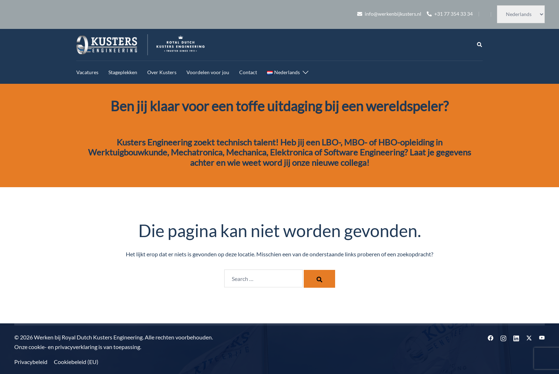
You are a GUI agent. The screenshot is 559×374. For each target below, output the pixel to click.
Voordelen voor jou (207, 72)
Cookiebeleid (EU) (76, 361)
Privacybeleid (30, 361)
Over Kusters (161, 72)
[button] (480, 45)
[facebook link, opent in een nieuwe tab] (490, 337)
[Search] (319, 279)
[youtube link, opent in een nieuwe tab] (542, 337)
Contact (248, 72)
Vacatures (87, 72)
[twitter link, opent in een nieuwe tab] (529, 337)
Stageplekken (122, 72)
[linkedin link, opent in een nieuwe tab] (516, 337)
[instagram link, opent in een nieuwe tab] (503, 337)
